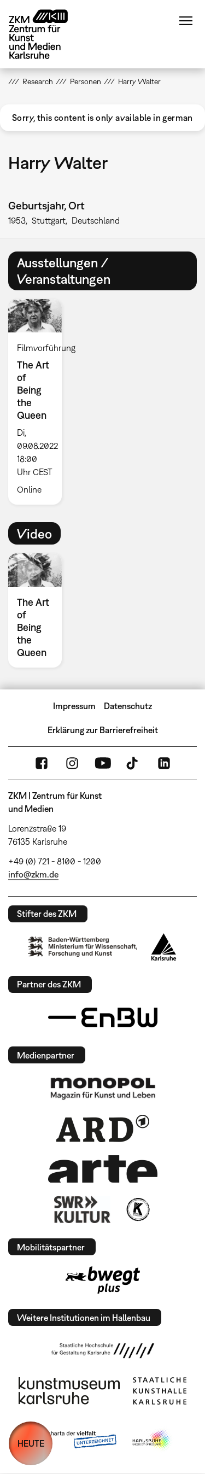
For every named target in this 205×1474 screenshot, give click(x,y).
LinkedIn (164, 763)
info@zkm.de (33, 874)
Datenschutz (128, 706)
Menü (186, 21)
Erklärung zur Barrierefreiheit (103, 730)
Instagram (72, 763)
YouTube (103, 763)
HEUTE (30, 1443)
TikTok (133, 763)
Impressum (74, 706)
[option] (39, 402)
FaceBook (41, 763)
